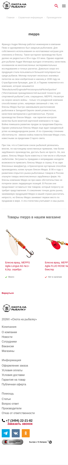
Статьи (6, 399)
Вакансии (8, 346)
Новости (7, 336)
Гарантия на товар (13, 379)
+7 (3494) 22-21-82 (19, 420)
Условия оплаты (12, 370)
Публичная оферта (14, 384)
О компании (9, 332)
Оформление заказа (15, 365)
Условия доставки (13, 374)
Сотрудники (9, 341)
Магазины (8, 350)
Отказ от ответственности (18, 413)
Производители (12, 408)
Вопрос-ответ (10, 403)
